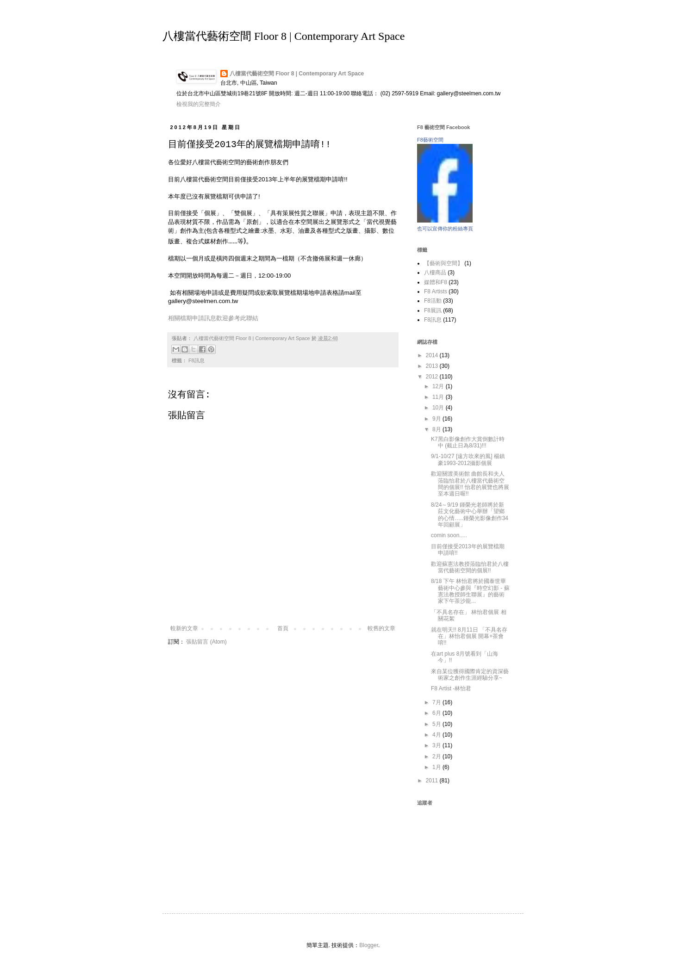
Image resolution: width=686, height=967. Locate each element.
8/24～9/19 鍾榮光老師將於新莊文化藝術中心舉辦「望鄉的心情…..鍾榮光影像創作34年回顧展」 (469, 515)
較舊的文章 (381, 628)
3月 (437, 745)
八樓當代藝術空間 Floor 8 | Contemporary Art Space (283, 36)
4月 (437, 734)
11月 (439, 397)
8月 (437, 429)
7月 (437, 702)
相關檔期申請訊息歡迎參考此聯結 (213, 318)
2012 (433, 376)
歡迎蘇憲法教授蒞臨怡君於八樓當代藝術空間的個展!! (470, 567)
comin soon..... (449, 535)
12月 (439, 386)
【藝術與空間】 (443, 263)
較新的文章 (184, 628)
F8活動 (433, 301)
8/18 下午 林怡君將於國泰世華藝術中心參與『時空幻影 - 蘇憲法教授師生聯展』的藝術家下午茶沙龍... (470, 591)
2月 (437, 756)
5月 (437, 724)
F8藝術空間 (430, 140)
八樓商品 (435, 272)
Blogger (368, 945)
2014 (433, 355)
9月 (437, 418)
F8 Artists (435, 291)
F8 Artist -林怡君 (451, 688)
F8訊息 (196, 360)
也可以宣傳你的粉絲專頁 (445, 228)
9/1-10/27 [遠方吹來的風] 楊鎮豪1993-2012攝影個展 (468, 459)
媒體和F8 (435, 282)
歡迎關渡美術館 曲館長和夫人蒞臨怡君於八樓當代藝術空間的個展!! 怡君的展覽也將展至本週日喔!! (470, 484)
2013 (433, 366)
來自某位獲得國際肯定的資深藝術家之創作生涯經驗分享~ (470, 674)
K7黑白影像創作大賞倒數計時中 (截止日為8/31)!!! (468, 442)
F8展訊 (433, 310)
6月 (437, 713)
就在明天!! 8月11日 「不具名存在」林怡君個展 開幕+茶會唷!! (469, 636)
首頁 (282, 628)
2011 (433, 780)
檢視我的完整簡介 (198, 104)
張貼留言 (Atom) (206, 641)
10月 (439, 407)
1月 (437, 767)
